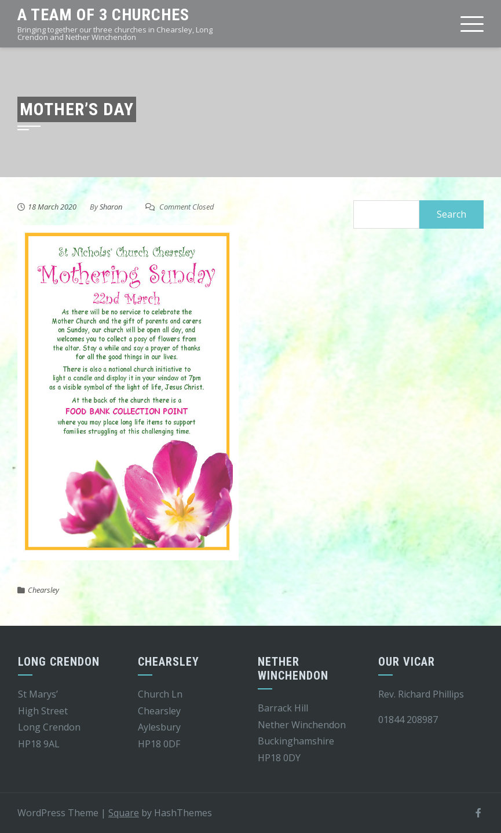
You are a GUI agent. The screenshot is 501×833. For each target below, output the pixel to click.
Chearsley (43, 590)
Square (123, 812)
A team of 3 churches (103, 14)
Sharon (111, 206)
